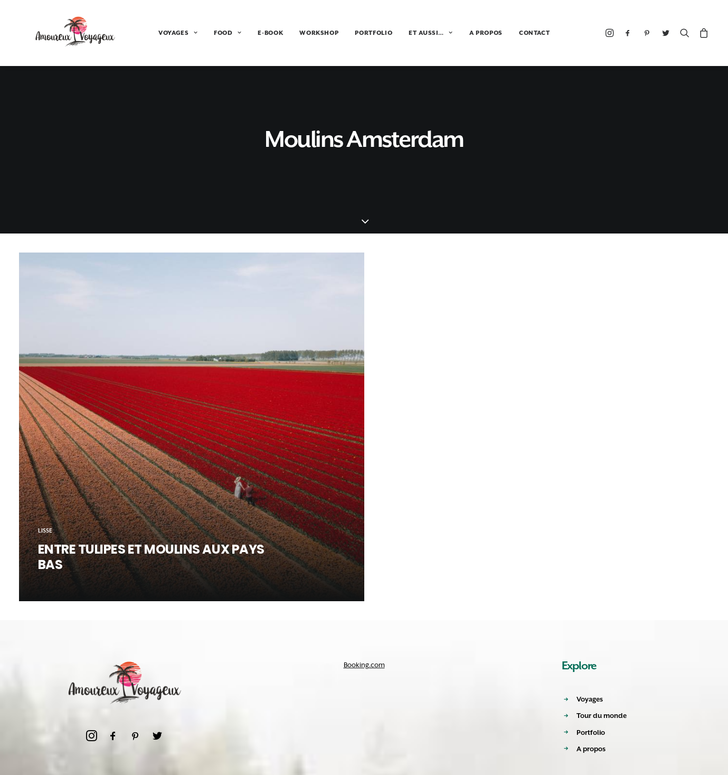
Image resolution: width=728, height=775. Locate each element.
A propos (591, 749)
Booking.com (364, 665)
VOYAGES (150, 33)
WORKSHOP (291, 33)
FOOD (200, 33)
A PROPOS (458, 33)
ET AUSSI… (403, 33)
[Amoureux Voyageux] (62, 32)
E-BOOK (243, 33)
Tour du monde (601, 716)
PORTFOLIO (346, 33)
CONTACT (507, 33)
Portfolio (590, 732)
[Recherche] (684, 33)
